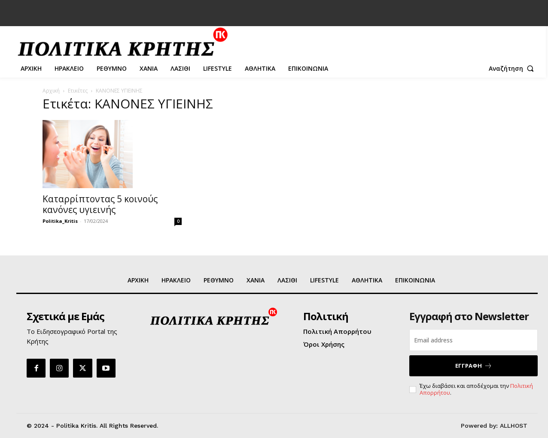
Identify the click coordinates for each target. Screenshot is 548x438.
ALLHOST (513, 425)
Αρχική (51, 90)
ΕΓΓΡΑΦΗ (473, 366)
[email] (473, 340)
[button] (513, 69)
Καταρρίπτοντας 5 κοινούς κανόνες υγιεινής (100, 204)
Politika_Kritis (60, 221)
